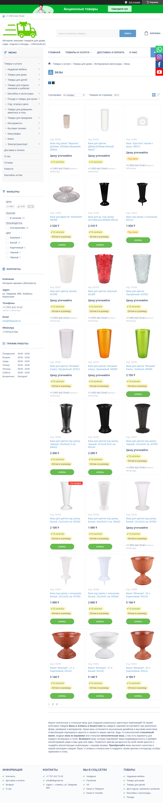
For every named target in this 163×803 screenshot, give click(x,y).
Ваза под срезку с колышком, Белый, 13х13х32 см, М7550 (66, 595)
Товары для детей (17, 79)
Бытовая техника (17, 128)
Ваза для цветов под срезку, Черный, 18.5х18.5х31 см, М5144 (103, 444)
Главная (54, 52)
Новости (8, 168)
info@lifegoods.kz (11, 321)
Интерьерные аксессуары (108, 64)
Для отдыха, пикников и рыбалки (143, 789)
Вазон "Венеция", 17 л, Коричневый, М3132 (62, 669)
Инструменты (15, 123)
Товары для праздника (20, 118)
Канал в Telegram (95, 789)
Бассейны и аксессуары (20, 93)
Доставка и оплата (14, 150)
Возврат (10, 784)
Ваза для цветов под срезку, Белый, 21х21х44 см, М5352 (65, 520)
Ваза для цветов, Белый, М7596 (63, 293)
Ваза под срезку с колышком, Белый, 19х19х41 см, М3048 (104, 595)
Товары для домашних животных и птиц (20, 111)
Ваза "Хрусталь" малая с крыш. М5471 (139, 145)
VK (87, 784)
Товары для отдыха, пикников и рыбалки (18, 87)
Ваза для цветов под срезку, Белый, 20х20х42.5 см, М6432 (104, 520)
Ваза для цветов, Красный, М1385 (102, 293)
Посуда (130, 797)
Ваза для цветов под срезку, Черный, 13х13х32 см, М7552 (142, 442)
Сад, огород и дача (18, 104)
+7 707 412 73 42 (54, 776)
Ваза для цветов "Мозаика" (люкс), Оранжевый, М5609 (103, 367)
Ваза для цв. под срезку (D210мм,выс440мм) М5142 (103, 218)
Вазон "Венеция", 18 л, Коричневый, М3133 (138, 595)
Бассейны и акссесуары (139, 793)
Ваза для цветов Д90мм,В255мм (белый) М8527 (101, 146)
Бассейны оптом (13, 175)
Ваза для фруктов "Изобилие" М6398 (66, 218)
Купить (62, 245)
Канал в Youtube (94, 793)
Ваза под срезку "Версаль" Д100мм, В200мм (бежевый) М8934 (65, 146)
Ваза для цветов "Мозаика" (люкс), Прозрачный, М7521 (65, 367)
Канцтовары (14, 133)
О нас (7, 156)
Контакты (10, 776)
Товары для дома (17, 74)
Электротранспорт (18, 144)
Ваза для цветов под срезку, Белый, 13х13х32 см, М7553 (141, 520)
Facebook (91, 780)
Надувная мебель (17, 69)
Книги (11, 139)
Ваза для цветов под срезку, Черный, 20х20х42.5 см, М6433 (65, 444)
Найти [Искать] (127, 33)
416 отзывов (134, 2)
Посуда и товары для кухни (22, 99)
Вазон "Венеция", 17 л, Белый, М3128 (100, 669)
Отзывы (8, 162)
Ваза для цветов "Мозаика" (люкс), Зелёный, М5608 (141, 367)
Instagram (91, 776)
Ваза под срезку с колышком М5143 (141, 218)
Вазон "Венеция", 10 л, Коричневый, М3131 (138, 669)
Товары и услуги (13, 63)
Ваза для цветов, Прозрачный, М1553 (137, 293)
